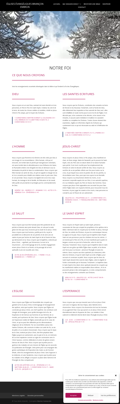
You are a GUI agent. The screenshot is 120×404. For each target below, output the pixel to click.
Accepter (73, 395)
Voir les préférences (108, 395)
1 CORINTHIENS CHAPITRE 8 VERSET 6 (28, 118)
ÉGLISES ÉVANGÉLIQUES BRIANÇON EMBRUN (24, 5)
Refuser (91, 395)
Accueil (56, 4)
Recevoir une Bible (92, 4)
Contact (82, 7)
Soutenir (106, 4)
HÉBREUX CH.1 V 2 (24, 120)
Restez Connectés (44, 401)
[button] (116, 375)
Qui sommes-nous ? (71, 4)
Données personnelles (85, 400)
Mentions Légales (98, 400)
